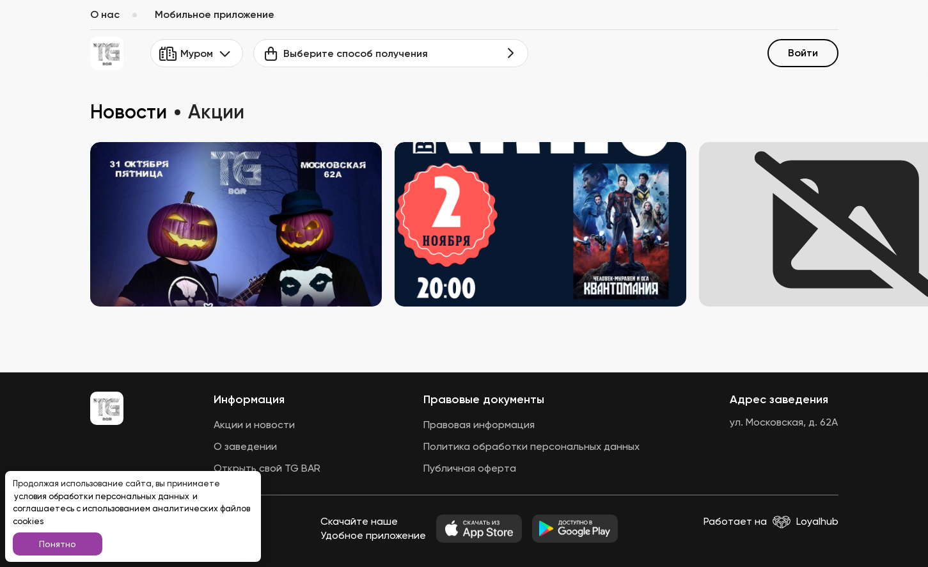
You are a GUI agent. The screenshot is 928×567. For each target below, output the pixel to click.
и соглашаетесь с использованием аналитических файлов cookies (131, 508)
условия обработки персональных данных (102, 496)
